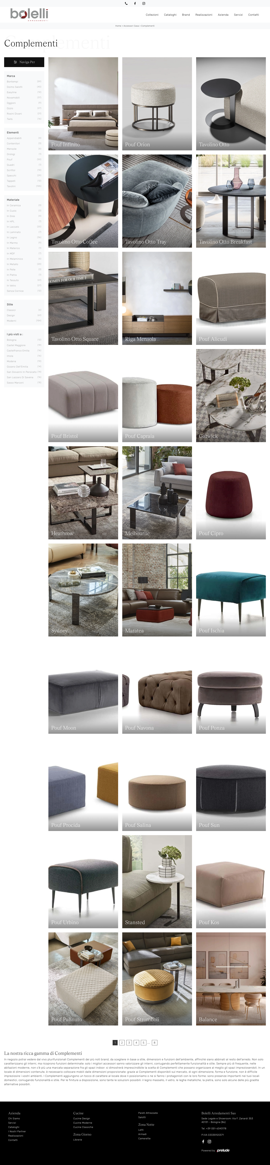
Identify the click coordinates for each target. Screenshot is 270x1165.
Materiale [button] (13, 199)
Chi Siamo (14, 1118)
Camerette (144, 1138)
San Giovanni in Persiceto (22, 372)
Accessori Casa (131, 26)
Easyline (12, 92)
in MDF (11, 253)
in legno (12, 237)
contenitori (13, 143)
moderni (11, 320)
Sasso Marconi (15, 382)
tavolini (11, 186)
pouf (9, 159)
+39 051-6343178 (216, 1128)
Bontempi (12, 81)
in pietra (12, 274)
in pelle (11, 269)
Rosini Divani (14, 113)
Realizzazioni (203, 14)
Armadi (142, 1134)
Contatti (253, 14)
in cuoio (11, 210)
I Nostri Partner (17, 1131)
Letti (141, 1129)
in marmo (12, 242)
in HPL (11, 221)
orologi (11, 154)
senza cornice (15, 291)
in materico (13, 248)
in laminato (14, 232)
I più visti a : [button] (15, 334)
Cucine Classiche (83, 1127)
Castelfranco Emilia (18, 350)
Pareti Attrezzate (148, 1113)
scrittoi (11, 170)
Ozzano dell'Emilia (17, 366)
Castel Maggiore (16, 345)
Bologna (11, 339)
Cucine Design (81, 1118)
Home (118, 26)
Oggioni (11, 103)
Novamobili (13, 97)
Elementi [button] (13, 132)
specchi (11, 175)
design (11, 315)
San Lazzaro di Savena (20, 377)
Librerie (77, 1139)
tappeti (11, 181)
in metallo (12, 264)
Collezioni (152, 14)
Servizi (238, 14)
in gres (11, 216)
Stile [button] (10, 304)
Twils (10, 119)
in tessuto (13, 280)
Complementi (148, 26)
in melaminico (15, 258)
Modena (11, 361)
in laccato (13, 226)
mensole (12, 148)
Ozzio (10, 108)
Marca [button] (11, 76)
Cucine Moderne (82, 1122)
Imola (10, 356)
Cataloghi (170, 14)
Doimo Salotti (15, 87)
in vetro (11, 285)
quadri (10, 164)
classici (11, 310)
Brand (186, 14)
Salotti (142, 1117)
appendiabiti (14, 138)
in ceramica (14, 205)
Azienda (223, 14)
